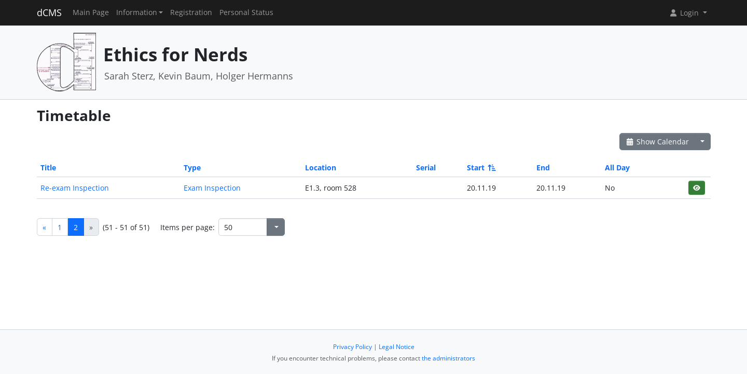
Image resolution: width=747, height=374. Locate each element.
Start (480, 167)
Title (48, 167)
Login (685, 13)
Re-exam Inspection (74, 188)
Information (136, 12)
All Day (617, 167)
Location (320, 167)
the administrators (448, 358)
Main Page (91, 12)
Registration (191, 12)
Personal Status (246, 12)
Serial (426, 167)
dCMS (49, 12)
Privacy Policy (352, 346)
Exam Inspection (212, 188)
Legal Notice (396, 346)
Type (192, 167)
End (543, 167)
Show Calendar (657, 141)
